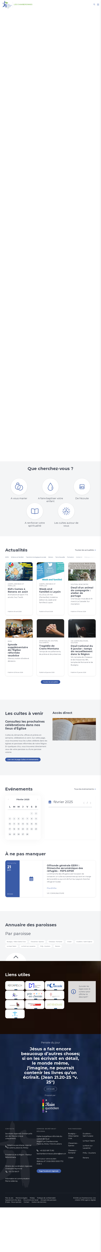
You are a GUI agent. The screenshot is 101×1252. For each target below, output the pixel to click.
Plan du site (9, 1242)
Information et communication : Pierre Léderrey (17, 1225)
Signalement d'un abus (13, 1244)
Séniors (62, 558)
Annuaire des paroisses (48, 1244)
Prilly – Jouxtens (79, 978)
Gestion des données (39, 1247)
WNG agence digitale (88, 1244)
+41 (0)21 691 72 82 (47, 1195)
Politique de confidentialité (46, 1242)
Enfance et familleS (20, 558)
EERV (7, 558)
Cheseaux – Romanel (66, 972)
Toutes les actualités (85, 550)
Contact (26, 1247)
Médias (32, 1242)
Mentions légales (21, 1242)
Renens (10, 983)
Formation (86, 558)
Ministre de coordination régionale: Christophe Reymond (18, 1212)
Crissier (83, 972)
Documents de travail (30, 1244)
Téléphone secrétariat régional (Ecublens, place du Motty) (19, 1191)
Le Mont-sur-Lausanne (59, 978)
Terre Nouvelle (73, 558)
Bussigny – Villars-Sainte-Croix (19, 972)
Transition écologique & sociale (43, 558)
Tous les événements (85, 814)
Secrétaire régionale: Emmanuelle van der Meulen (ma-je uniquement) (18, 1180)
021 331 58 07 (14, 1217)
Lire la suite (50, 1133)
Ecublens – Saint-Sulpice (17, 978)
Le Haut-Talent (38, 978)
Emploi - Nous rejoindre (13, 1247)
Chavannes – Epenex (44, 972)
